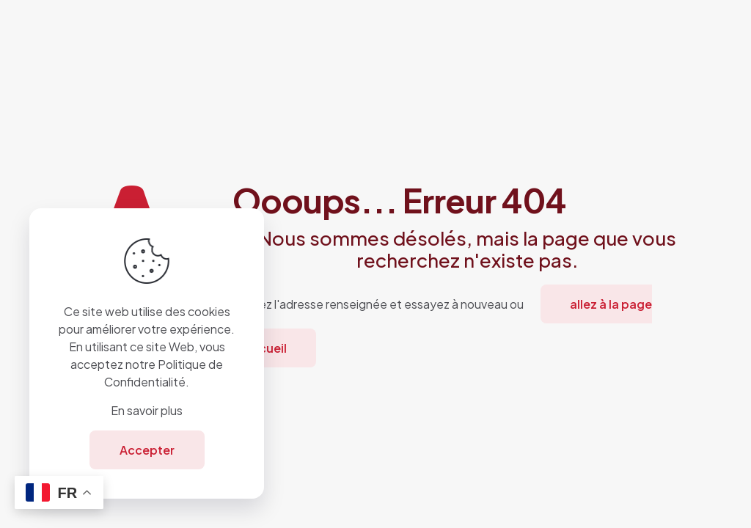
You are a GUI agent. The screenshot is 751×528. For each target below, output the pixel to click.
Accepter (147, 450)
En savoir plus (147, 410)
